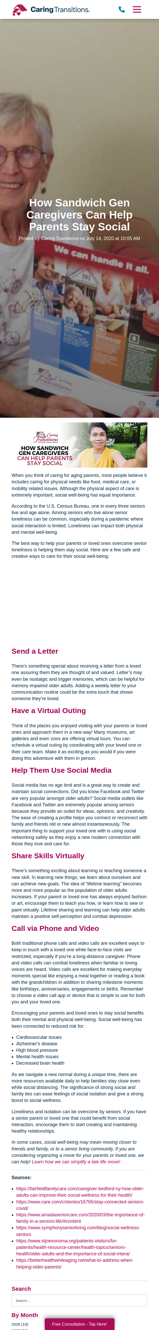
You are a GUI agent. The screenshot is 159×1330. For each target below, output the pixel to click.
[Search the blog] (79, 1301)
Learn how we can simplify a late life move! (76, 1161)
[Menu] (136, 9)
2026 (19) (20, 1324)
